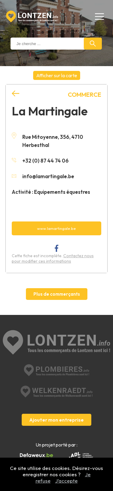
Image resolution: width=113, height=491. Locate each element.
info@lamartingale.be (43, 176)
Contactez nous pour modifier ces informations (53, 258)
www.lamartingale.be (56, 228)
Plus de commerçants (56, 294)
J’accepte (66, 480)
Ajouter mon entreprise (56, 420)
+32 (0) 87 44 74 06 (40, 160)
